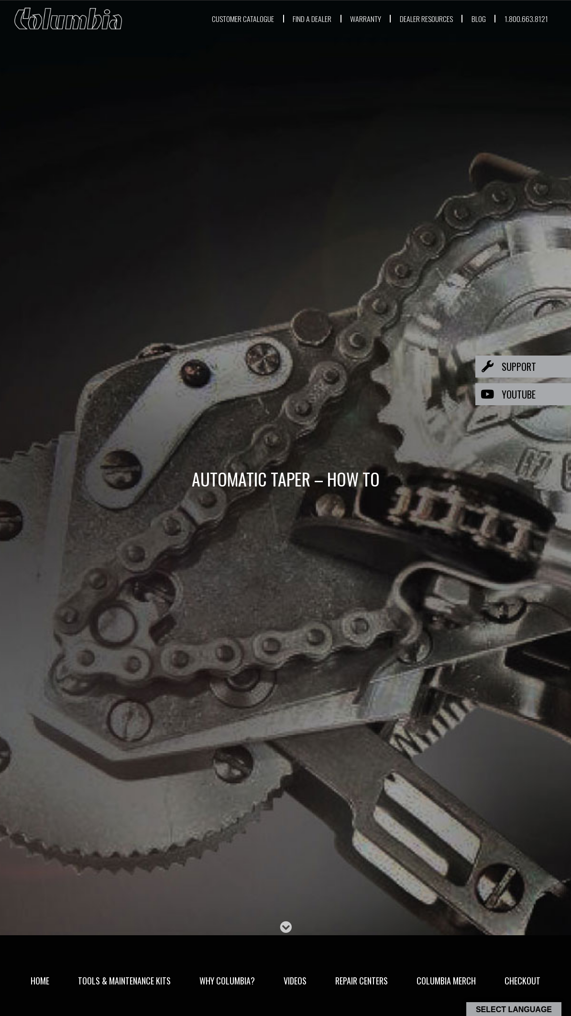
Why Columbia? (227, 980)
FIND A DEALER (278, 18)
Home (40, 980)
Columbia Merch (446, 980)
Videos (295, 980)
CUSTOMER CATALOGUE (197, 18)
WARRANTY (341, 18)
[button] (523, 367)
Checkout (522, 980)
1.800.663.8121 (524, 18)
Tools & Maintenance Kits (124, 980)
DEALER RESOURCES (412, 18)
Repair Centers (361, 980)
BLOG (473, 18)
